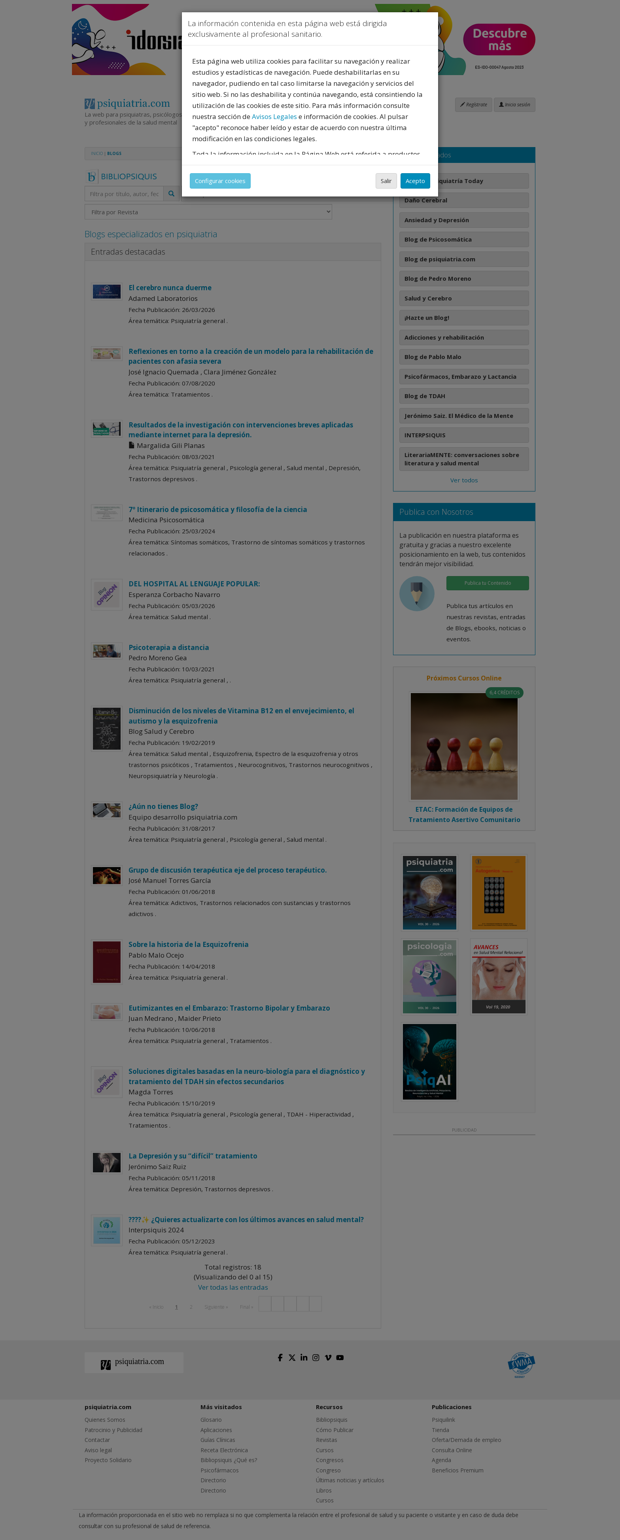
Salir (386, 181)
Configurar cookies (220, 181)
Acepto (415, 181)
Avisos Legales (274, 116)
